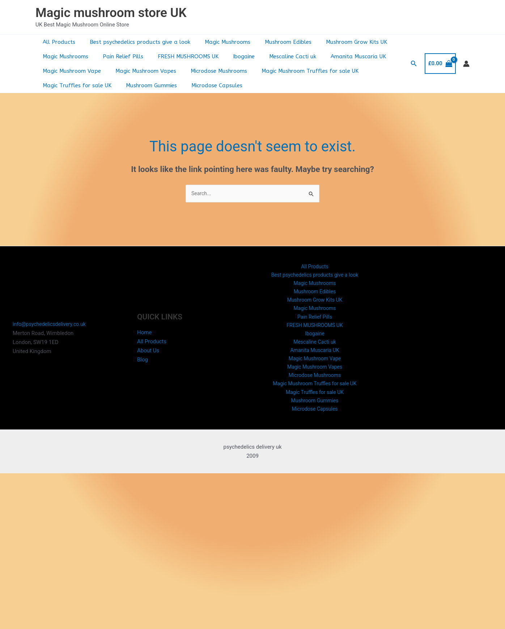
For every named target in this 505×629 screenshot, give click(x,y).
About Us (148, 356)
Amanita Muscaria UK (338, 56)
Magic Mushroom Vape (70, 71)
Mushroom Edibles (275, 42)
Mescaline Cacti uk (276, 56)
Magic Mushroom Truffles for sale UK (297, 71)
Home (144, 338)
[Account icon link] (466, 63)
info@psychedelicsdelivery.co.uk (52, 330)
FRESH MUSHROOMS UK (179, 56)
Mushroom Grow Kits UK (340, 42)
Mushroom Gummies (145, 85)
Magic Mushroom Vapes (140, 71)
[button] (414, 63)
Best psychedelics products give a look (134, 42)
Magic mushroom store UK (111, 12)
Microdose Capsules (207, 85)
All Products (57, 42)
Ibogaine (231, 56)
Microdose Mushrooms (210, 71)
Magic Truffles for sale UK (75, 85)
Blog (142, 365)
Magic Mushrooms (218, 42)
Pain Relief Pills (117, 56)
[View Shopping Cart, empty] (440, 63)
